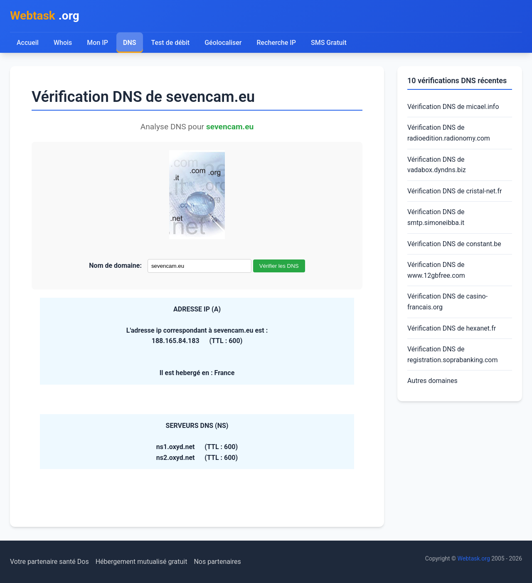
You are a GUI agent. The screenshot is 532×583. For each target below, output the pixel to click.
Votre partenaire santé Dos (49, 562)
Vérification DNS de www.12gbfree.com (436, 270)
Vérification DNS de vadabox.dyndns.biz (436, 165)
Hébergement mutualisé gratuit (141, 562)
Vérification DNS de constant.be (454, 244)
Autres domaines (432, 381)
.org (44, 16)
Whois (63, 43)
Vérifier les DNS (279, 266)
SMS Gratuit (329, 43)
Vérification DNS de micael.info (453, 107)
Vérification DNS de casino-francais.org (447, 301)
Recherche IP (276, 43)
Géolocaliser (222, 43)
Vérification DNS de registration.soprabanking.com (452, 354)
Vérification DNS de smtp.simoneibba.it (436, 217)
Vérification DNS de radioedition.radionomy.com (448, 133)
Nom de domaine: (115, 265)
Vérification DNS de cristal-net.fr (454, 191)
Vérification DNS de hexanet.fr (451, 328)
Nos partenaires (217, 562)
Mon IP (97, 43)
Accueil (28, 43)
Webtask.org (474, 558)
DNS (129, 43)
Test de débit (170, 43)
